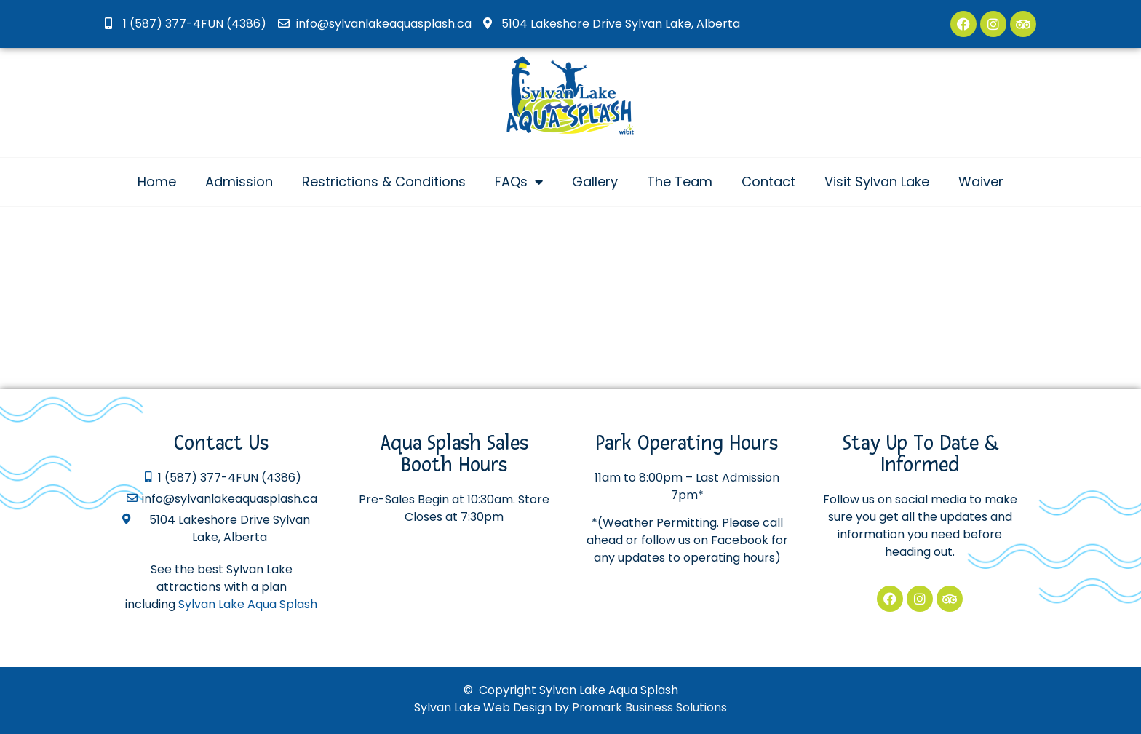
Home (157, 181)
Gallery (595, 181)
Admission (239, 181)
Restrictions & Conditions (384, 181)
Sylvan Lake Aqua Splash (247, 604)
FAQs (519, 182)
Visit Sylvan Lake (876, 181)
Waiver (980, 181)
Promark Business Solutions (649, 707)
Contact (768, 181)
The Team (679, 181)
